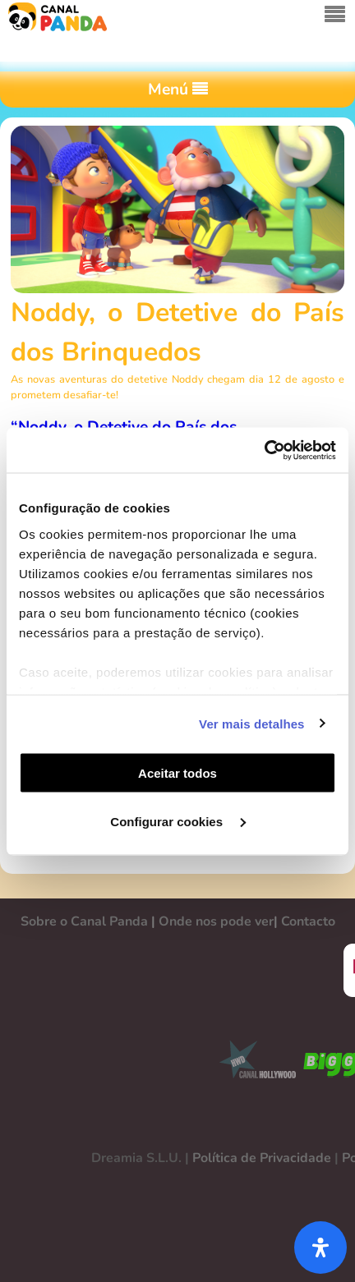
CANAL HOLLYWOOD (251, 1062)
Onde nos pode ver (216, 921)
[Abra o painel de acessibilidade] (320, 1247)
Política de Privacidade (261, 1158)
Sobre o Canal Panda (84, 921)
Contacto (308, 921)
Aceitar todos (177, 773)
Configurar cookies (178, 821)
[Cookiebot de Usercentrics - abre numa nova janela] (264, 450)
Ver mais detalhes (251, 723)
